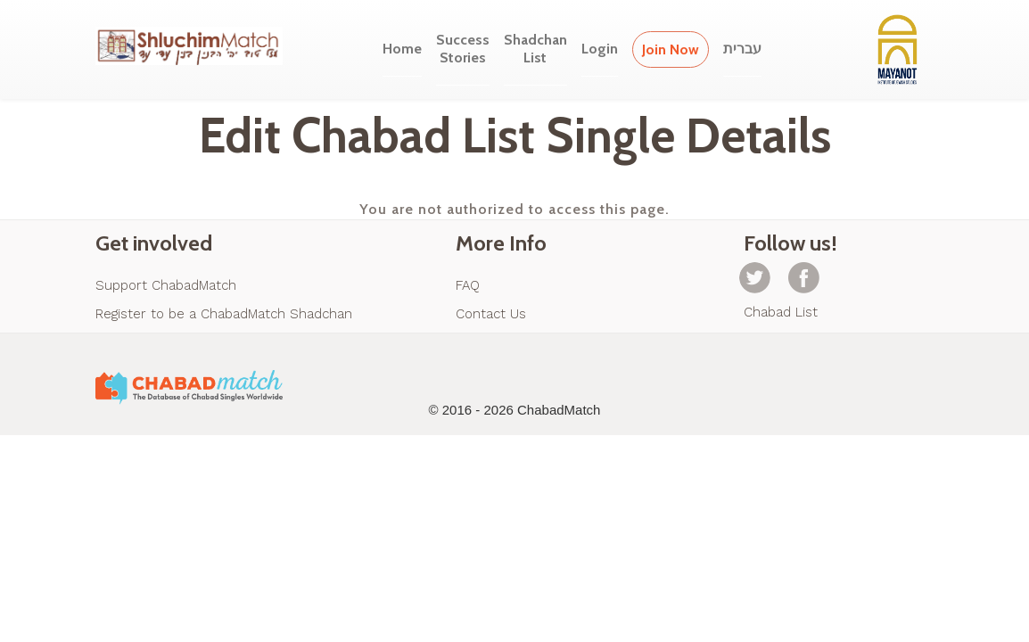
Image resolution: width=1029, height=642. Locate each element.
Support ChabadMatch (165, 285)
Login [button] (599, 48)
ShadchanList (535, 48)
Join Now (670, 49)
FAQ (468, 285)
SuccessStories (463, 48)
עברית (742, 48)
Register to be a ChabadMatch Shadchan (223, 314)
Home (402, 48)
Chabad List (781, 312)
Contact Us (491, 314)
